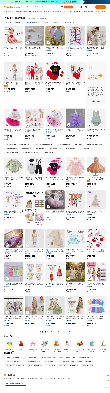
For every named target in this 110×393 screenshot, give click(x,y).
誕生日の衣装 (77, 144)
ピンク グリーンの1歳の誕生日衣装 (68, 366)
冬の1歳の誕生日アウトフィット (30, 152)
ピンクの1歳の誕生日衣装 (62, 144)
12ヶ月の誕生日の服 (11, 148)
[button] (62, 7)
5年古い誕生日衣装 (69, 148)
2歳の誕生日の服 (48, 152)
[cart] (86, 7)
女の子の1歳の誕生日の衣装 (67, 358)
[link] (107, 375)
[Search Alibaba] (42, 7)
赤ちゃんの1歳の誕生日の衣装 (93, 144)
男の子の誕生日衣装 (87, 366)
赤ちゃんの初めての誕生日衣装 (65, 362)
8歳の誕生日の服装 (34, 362)
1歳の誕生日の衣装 (10, 144)
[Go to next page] (69, 331)
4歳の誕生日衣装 (39, 148)
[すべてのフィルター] (12, 22)
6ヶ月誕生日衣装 (84, 148)
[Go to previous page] (40, 331)
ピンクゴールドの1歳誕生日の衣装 (42, 144)
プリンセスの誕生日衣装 (84, 362)
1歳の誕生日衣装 (48, 362)
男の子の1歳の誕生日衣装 (34, 366)
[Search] (68, 7)
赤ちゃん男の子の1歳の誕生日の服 (14, 366)
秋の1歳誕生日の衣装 (84, 358)
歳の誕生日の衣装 (25, 148)
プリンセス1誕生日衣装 (11, 152)
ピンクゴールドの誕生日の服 (48, 358)
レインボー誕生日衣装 (54, 148)
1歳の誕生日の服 (24, 144)
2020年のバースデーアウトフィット (15, 362)
